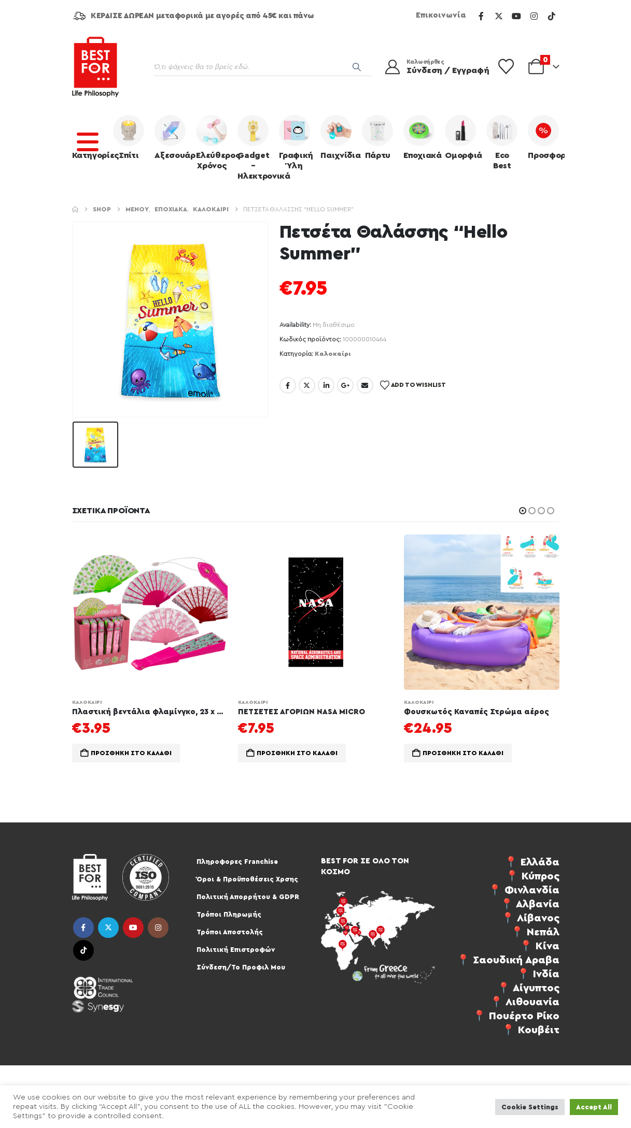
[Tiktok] (551, 16)
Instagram (158, 927)
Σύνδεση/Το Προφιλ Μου (241, 967)
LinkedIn (326, 385)
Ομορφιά (463, 137)
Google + (345, 385)
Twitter (307, 385)
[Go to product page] (150, 612)
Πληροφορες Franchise (237, 861)
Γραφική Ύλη (296, 142)
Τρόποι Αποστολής (230, 932)
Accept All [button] (594, 1107)
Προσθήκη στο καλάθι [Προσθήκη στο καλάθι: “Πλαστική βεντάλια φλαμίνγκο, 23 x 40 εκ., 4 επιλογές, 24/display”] (131, 753)
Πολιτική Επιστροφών (236, 949)
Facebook (287, 385)
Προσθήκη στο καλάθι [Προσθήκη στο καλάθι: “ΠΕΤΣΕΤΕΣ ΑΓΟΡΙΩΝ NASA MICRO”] (297, 753)
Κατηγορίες (90, 137)
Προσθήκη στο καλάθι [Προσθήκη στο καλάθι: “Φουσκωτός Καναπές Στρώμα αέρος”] (463, 753)
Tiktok (83, 950)
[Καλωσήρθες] (430, 67)
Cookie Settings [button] (529, 1107)
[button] (522, 510)
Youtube (133, 927)
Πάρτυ (377, 137)
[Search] (356, 67)
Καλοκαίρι (333, 354)
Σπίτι (128, 137)
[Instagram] (534, 16)
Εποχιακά (421, 137)
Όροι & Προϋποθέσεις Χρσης (247, 879)
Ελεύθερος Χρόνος (214, 142)
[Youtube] (516, 16)
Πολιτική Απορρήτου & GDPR (248, 896)
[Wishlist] (506, 67)
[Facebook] (481, 16)
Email (365, 385)
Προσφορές (546, 137)
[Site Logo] (95, 66)
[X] (499, 16)
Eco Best (501, 142)
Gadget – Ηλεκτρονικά (255, 147)
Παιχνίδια (338, 137)
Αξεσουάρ (173, 137)
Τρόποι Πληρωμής (229, 914)
